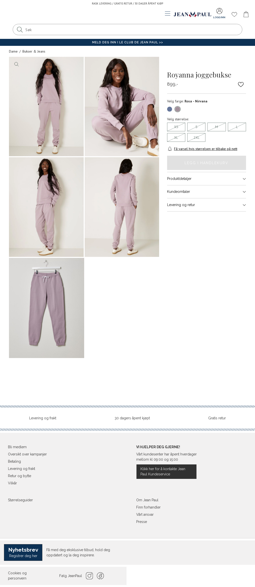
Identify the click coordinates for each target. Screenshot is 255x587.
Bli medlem (17, 447)
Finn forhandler (148, 507)
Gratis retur (217, 418)
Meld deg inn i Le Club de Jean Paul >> (127, 42)
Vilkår (12, 483)
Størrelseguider (20, 500)
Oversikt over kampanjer (27, 454)
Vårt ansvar (145, 514)
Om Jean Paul (147, 500)
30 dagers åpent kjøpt (132, 418)
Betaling (14, 461)
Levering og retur (206, 205)
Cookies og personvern (17, 575)
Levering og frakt (42, 418)
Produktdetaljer (206, 179)
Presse (141, 522)
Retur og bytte (19, 476)
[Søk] (20, 29)
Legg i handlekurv (206, 163)
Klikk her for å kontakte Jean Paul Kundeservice (162, 471)
